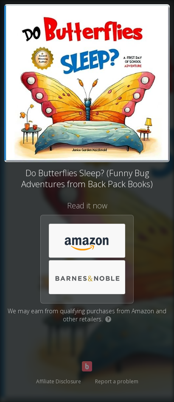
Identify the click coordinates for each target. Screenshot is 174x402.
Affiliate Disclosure (58, 381)
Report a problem (116, 381)
